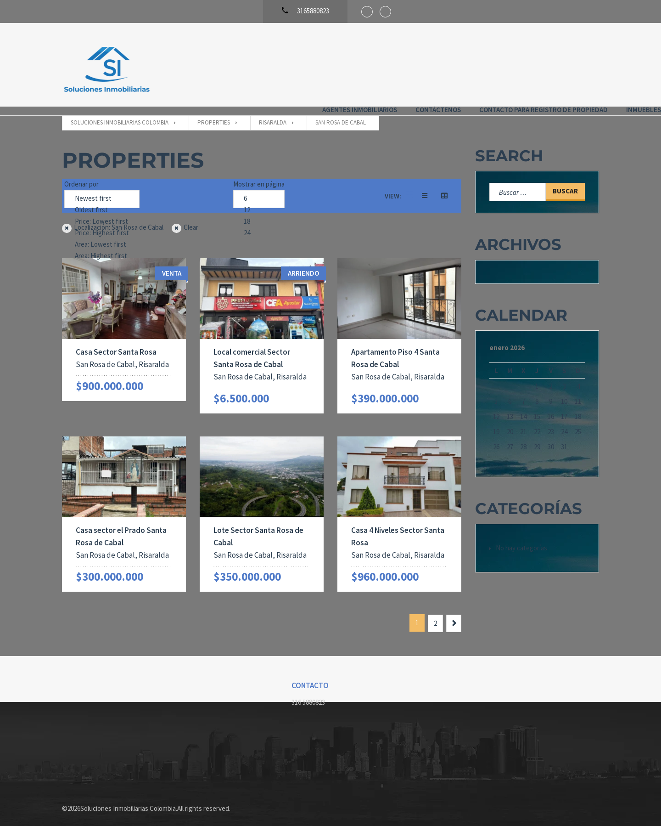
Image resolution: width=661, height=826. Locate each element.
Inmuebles (581, 63)
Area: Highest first (102, 247)
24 (259, 224)
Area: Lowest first (102, 236)
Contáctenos (376, 63)
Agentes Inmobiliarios (297, 63)
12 (259, 201)
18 (259, 213)
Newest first (102, 190)
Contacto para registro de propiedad (481, 63)
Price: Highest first (102, 224)
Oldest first (102, 201)
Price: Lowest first (102, 213)
